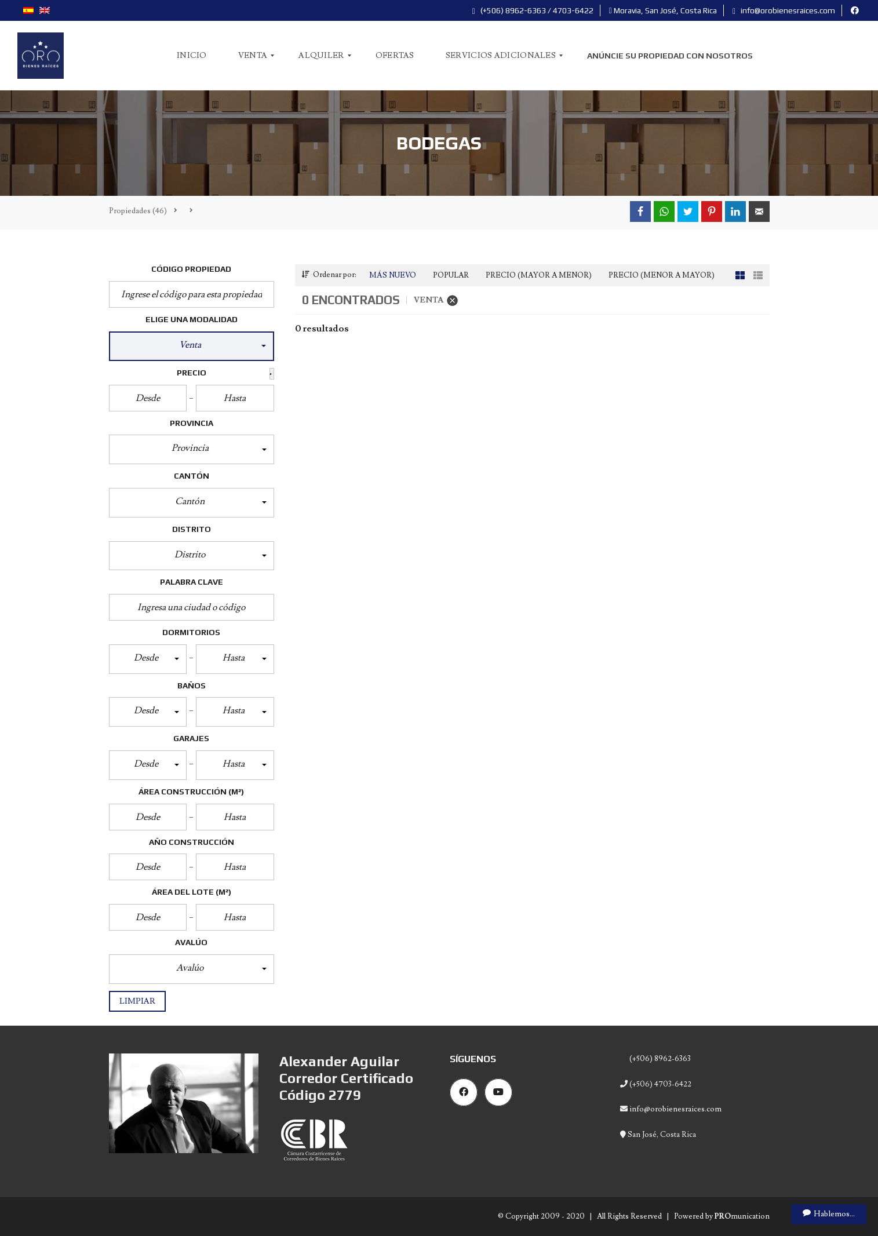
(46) (138, 211)
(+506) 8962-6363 (659, 1058)
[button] (191, 346)
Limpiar (137, 1001)
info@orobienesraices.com (784, 10)
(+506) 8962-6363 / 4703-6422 (532, 10)
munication (742, 1216)
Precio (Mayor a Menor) (539, 275)
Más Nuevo (392, 275)
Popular (451, 275)
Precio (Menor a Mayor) (662, 275)
